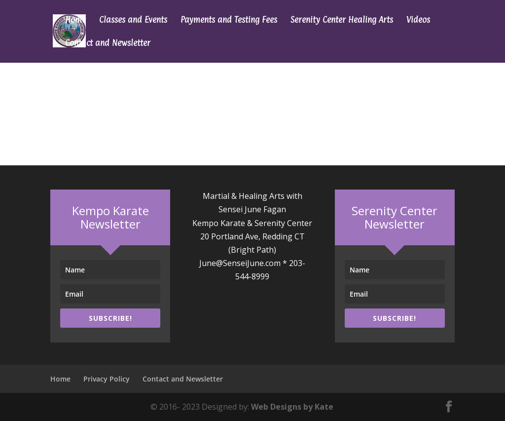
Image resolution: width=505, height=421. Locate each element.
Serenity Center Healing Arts (341, 20)
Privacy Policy (106, 378)
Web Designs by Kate (292, 406)
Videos (418, 20)
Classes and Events (133, 20)
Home (75, 20)
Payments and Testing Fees (228, 20)
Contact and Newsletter (107, 43)
